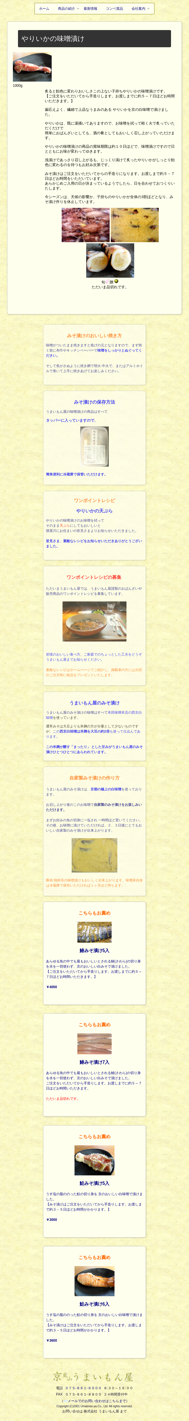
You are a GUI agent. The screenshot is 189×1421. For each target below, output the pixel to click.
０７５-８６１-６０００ (83, 1388)
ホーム (44, 9)
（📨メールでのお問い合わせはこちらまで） (94, 1401)
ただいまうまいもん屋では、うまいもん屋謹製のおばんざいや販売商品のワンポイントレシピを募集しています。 (94, 632)
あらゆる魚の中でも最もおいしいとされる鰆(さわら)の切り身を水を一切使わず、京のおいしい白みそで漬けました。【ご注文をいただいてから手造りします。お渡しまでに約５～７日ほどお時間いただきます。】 (94, 949)
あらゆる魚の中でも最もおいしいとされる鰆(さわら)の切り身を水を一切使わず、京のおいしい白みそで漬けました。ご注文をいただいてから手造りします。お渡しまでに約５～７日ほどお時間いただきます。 (94, 1061)
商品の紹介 (66, 9)
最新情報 (90, 9)
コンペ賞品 (114, 9)
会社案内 (138, 9)
